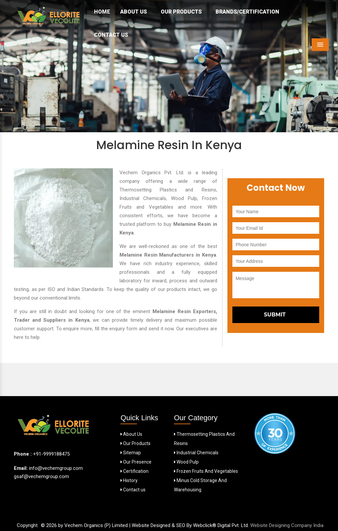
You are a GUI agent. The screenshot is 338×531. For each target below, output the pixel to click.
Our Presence (136, 462)
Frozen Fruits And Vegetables (206, 471)
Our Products (183, 12)
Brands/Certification (247, 12)
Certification (134, 471)
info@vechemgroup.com (55, 468)
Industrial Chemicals (196, 452)
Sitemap (130, 452)
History (129, 480)
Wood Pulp (186, 462)
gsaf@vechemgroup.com (41, 476)
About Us (135, 12)
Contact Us (111, 35)
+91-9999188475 (51, 454)
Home (102, 12)
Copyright (27, 525)
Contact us (133, 489)
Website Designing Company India (286, 525)
